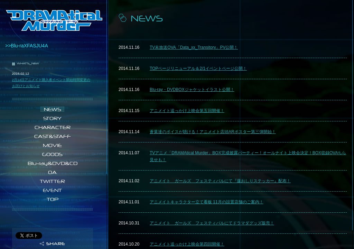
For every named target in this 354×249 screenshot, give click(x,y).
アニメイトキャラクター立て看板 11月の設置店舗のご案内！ (206, 202)
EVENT (52, 190)
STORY (52, 118)
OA (52, 172)
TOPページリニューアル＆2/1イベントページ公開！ (198, 68)
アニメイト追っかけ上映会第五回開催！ (187, 110)
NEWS (52, 109)
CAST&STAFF (52, 136)
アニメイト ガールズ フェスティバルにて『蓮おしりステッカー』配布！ (220, 180)
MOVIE (52, 145)
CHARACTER (53, 127)
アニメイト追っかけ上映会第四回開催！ (187, 244)
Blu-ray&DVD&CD (52, 163)
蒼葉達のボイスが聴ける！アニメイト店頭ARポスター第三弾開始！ (213, 131)
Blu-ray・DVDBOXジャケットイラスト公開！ (192, 89)
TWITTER (52, 181)
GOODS (52, 154)
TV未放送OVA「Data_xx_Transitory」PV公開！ (194, 47)
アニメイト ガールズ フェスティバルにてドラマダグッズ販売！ (212, 223)
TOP (52, 199)
